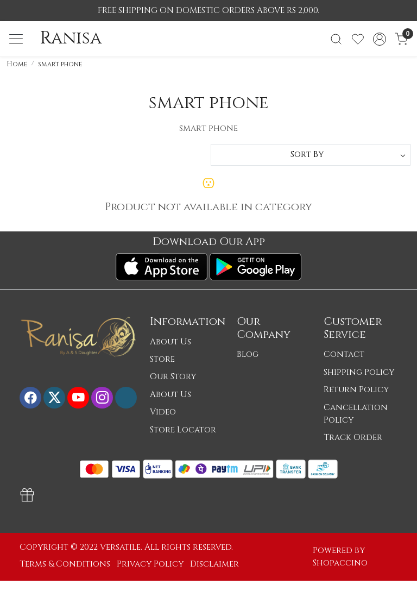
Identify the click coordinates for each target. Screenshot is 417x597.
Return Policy (356, 389)
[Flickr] (126, 398)
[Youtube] (78, 398)
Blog (247, 354)
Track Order (353, 437)
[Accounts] (379, 39)
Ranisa (71, 38)
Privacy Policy (150, 564)
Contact (344, 354)
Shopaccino (340, 563)
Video (163, 412)
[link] (336, 39)
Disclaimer (214, 564)
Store (162, 359)
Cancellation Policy (356, 414)
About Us (170, 342)
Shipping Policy (359, 372)
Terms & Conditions (65, 564)
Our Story (173, 376)
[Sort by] (310, 155)
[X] (54, 398)
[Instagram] (102, 398)
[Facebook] (30, 398)
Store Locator (183, 430)
